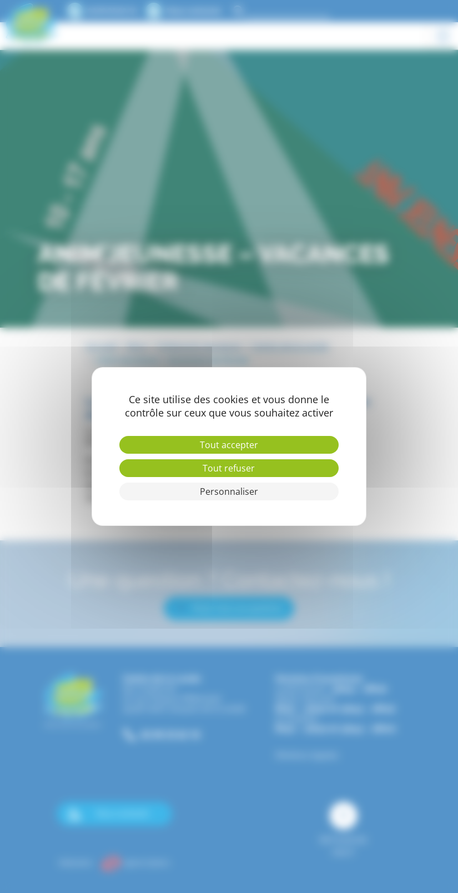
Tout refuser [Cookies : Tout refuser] (229, 468)
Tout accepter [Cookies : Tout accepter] (229, 445)
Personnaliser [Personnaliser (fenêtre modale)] (229, 491)
